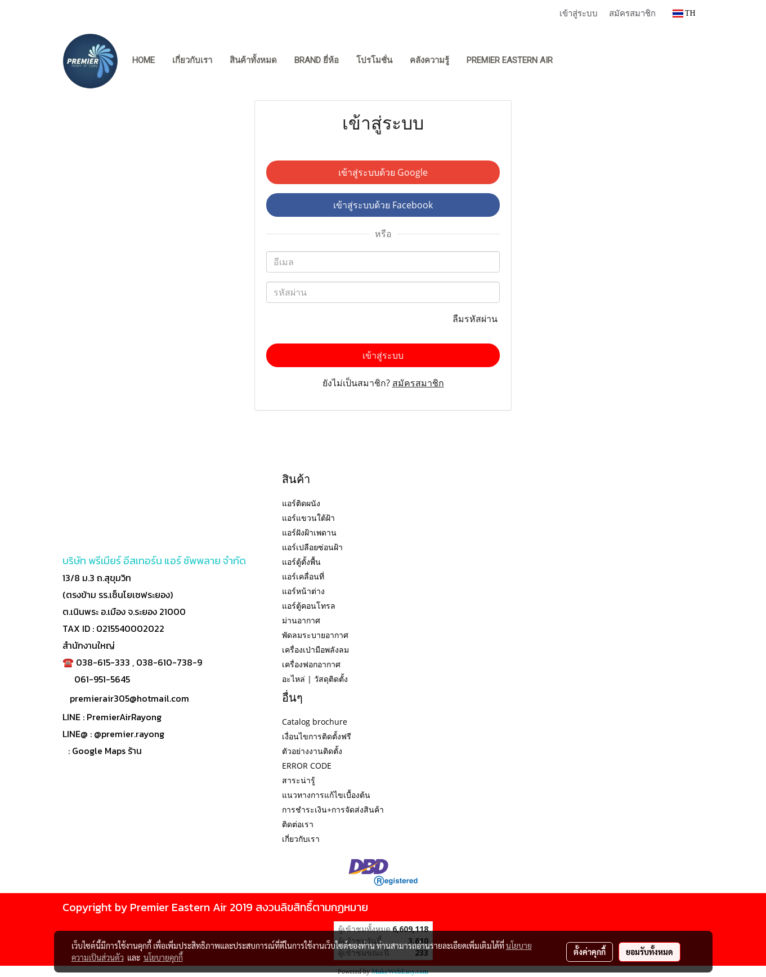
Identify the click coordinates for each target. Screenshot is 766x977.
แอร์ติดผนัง (301, 503)
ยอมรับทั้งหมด (649, 952)
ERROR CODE (307, 765)
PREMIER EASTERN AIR (510, 60)
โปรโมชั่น (374, 60)
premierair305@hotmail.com (129, 698)
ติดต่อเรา (297, 824)
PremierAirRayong (124, 717)
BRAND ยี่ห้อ (316, 60)
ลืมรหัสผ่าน (476, 319)
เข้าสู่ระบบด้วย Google (383, 172)
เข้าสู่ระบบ (578, 13)
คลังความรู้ (429, 60)
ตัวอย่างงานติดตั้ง (312, 751)
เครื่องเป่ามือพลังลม (315, 649)
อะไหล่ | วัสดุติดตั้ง (315, 678)
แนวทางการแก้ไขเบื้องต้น (326, 794)
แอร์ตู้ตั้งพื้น (301, 561)
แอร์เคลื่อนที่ (303, 576)
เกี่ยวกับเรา (192, 60)
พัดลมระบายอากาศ (315, 635)
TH (684, 13)
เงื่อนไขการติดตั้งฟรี (316, 736)
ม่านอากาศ (301, 620)
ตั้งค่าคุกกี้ (590, 952)
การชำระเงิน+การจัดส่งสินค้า (333, 809)
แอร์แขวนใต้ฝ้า (308, 517)
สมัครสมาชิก (632, 13)
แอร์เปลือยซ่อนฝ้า (312, 547)
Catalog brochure (314, 721)
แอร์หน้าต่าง (303, 591)
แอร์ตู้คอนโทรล (308, 605)
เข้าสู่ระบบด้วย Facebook (383, 205)
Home (143, 60)
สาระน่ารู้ (298, 780)
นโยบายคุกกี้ (163, 957)
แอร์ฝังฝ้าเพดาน (309, 532)
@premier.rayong (129, 733)
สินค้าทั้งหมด (253, 60)
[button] (571, 60)
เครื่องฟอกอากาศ (311, 664)
